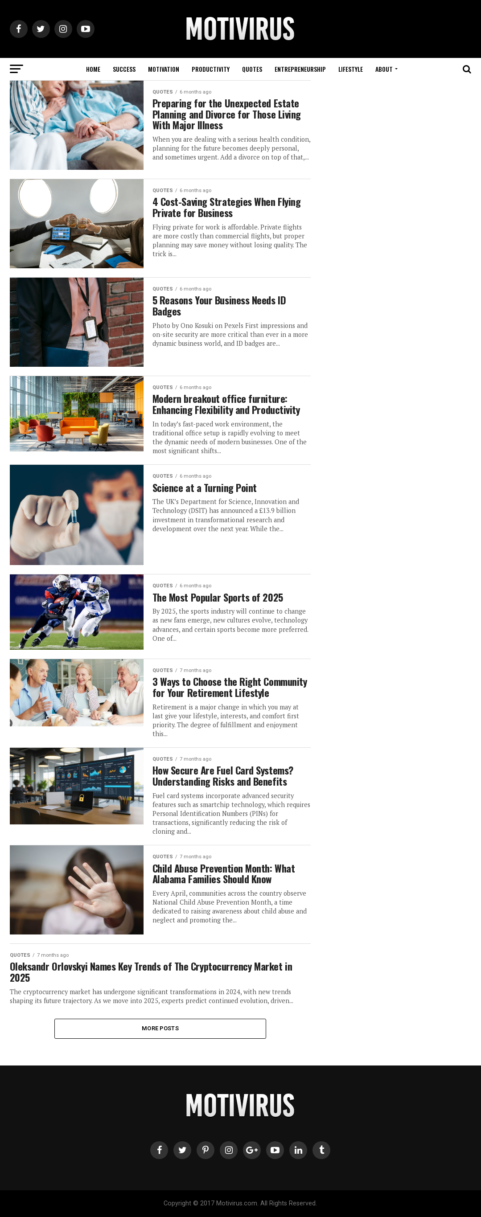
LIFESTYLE (350, 69)
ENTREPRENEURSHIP (300, 69)
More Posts (160, 1028)
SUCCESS (124, 69)
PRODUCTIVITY (211, 69)
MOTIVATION (163, 69)
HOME (93, 69)
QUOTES (252, 69)
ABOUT (384, 69)
